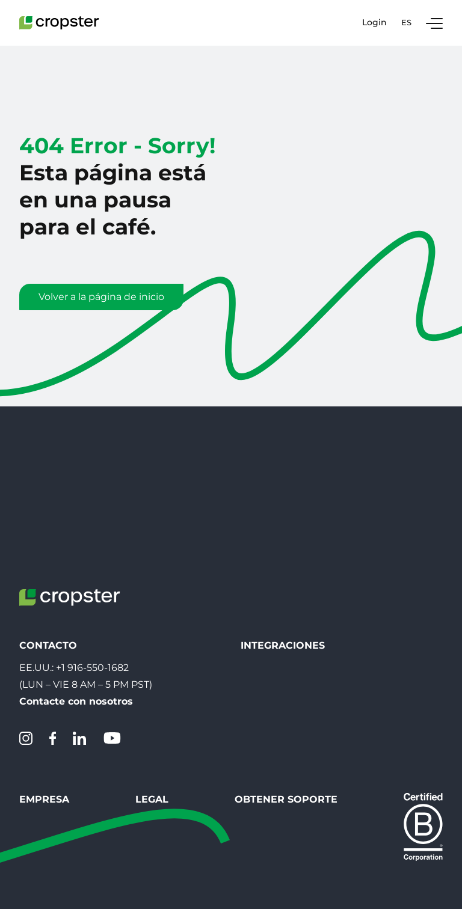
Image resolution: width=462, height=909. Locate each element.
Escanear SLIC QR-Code (298, 578)
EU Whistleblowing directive (187, 733)
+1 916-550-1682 (92, 533)
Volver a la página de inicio (101, 296)
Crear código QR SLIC (292, 557)
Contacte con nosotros (76, 566)
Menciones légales (163, 712)
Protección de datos (167, 690)
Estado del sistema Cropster (349, 733)
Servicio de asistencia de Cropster (362, 712)
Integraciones (283, 510)
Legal (135, 666)
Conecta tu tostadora (292, 600)
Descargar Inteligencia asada (310, 535)
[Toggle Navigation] (434, 23)
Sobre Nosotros (56, 733)
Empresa (44, 666)
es (406, 22)
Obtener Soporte (332, 666)
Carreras (38, 712)
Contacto (41, 690)
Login (374, 22)
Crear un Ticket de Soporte (345, 690)
